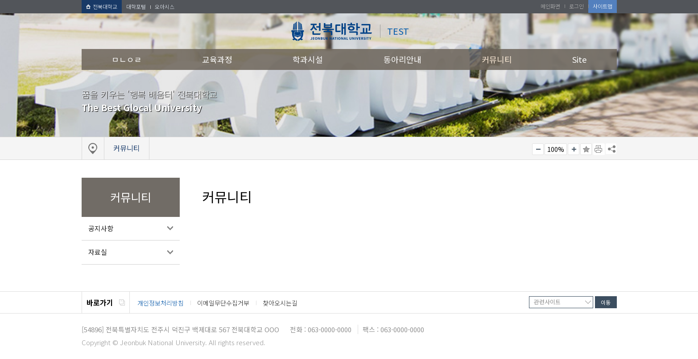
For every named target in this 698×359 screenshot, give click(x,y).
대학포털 (136, 6)
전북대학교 (101, 6)
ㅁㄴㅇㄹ (127, 59)
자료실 (97, 252)
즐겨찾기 (586, 149)
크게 (573, 149)
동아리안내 (402, 59)
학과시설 (308, 59)
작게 (538, 149)
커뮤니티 (497, 59)
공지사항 (100, 228)
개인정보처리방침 (160, 302)
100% (555, 149)
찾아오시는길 (280, 302)
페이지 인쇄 (599, 149)
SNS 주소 (611, 148)
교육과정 (217, 59)
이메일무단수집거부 (223, 302)
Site (579, 59)
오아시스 (164, 6)
